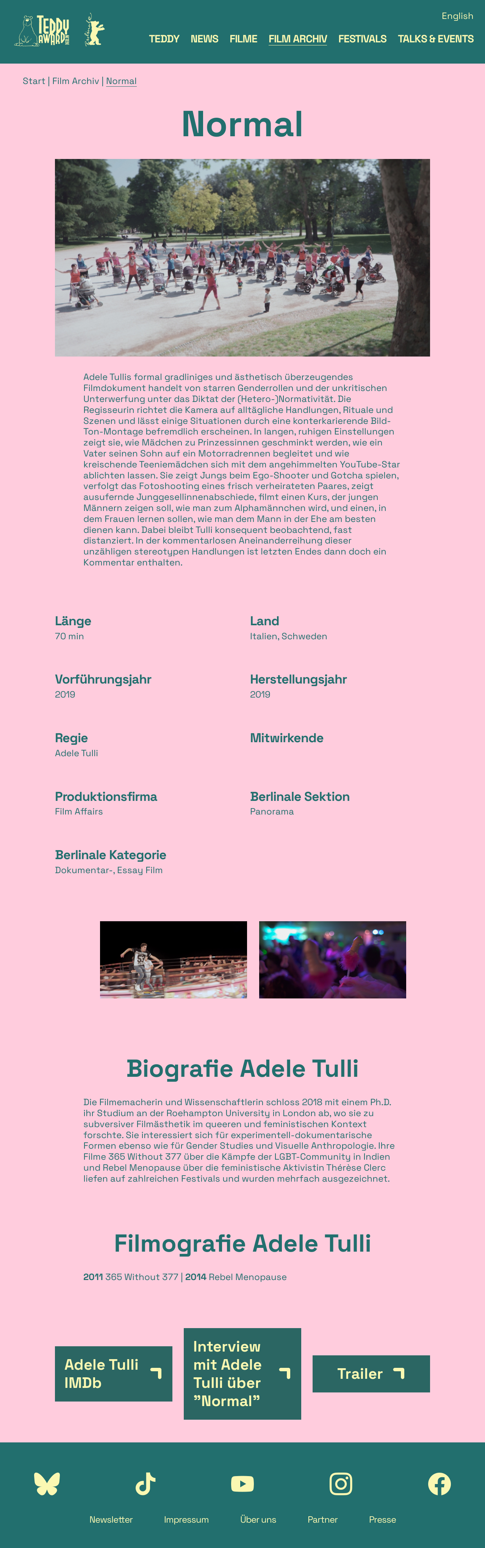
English (458, 16)
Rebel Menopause (142, 1167)
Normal (121, 81)
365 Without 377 (144, 1156)
